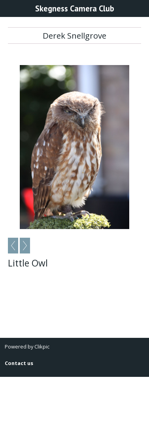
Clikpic (41, 346)
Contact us (19, 363)
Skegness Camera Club (74, 8)
